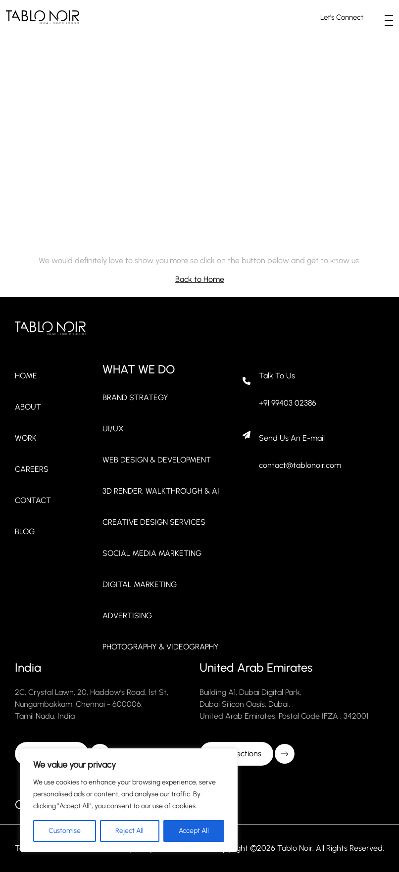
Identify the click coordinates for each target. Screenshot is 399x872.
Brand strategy (135, 397)
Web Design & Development (156, 459)
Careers (32, 469)
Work (26, 438)
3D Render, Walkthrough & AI (160, 491)
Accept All (194, 830)
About (28, 407)
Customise (65, 830)
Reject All (129, 830)
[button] (389, 15)
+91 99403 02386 (287, 403)
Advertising (127, 615)
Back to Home (199, 279)
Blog (25, 531)
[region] (129, 800)
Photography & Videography (160, 646)
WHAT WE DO (138, 369)
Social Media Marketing (151, 553)
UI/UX (113, 428)
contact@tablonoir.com (300, 465)
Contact (33, 500)
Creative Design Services (153, 522)
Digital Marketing (139, 584)
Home (26, 375)
